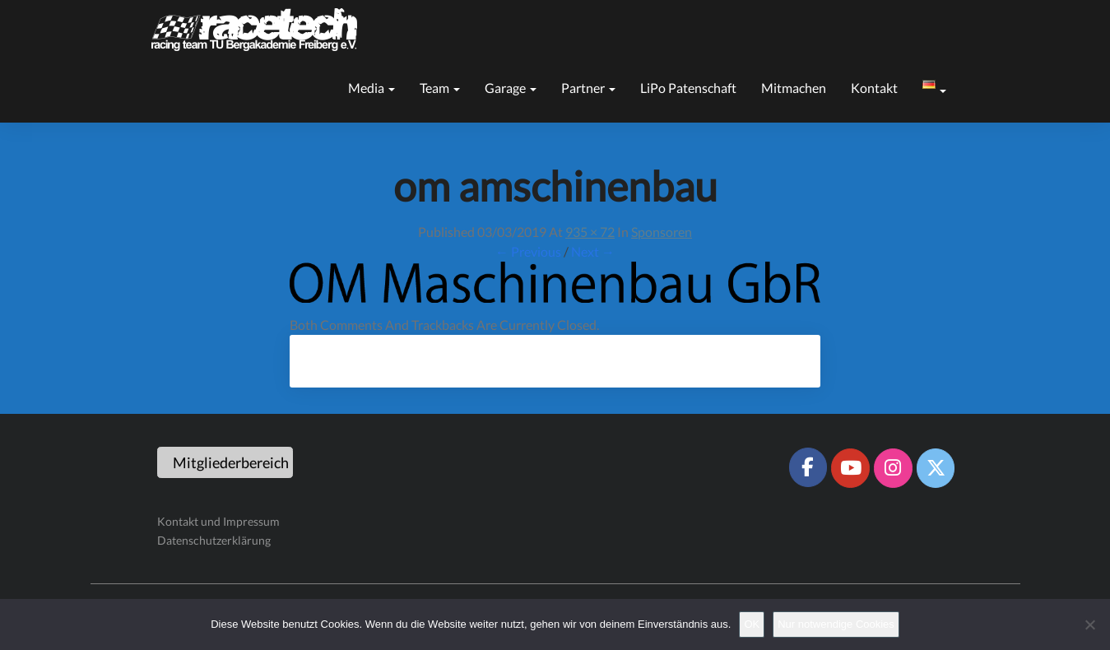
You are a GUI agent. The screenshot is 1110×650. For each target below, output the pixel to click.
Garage (510, 87)
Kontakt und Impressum (218, 521)
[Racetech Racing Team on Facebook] (808, 467)
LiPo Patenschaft (688, 87)
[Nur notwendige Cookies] (1089, 624)
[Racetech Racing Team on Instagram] (893, 468)
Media (371, 87)
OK (751, 624)
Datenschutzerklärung (214, 540)
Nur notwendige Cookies (836, 624)
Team (440, 87)
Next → (593, 251)
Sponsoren (661, 231)
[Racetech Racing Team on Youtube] (850, 468)
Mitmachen (793, 87)
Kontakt (874, 87)
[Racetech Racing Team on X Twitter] (935, 468)
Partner (588, 87)
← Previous (528, 251)
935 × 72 (590, 231)
